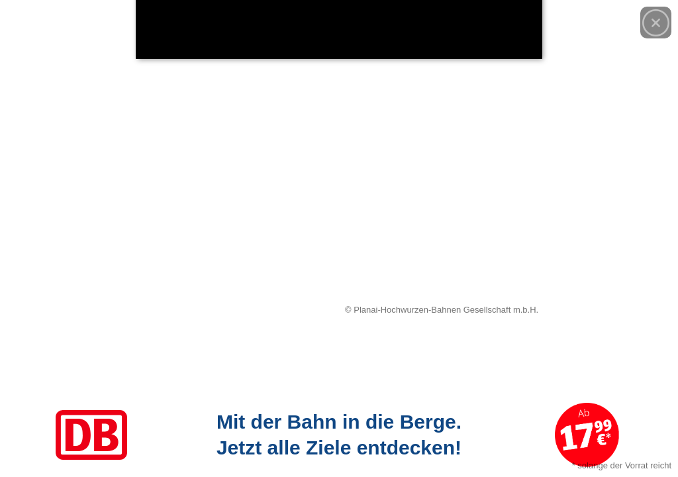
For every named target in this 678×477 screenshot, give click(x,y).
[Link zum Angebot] (339, 435)
